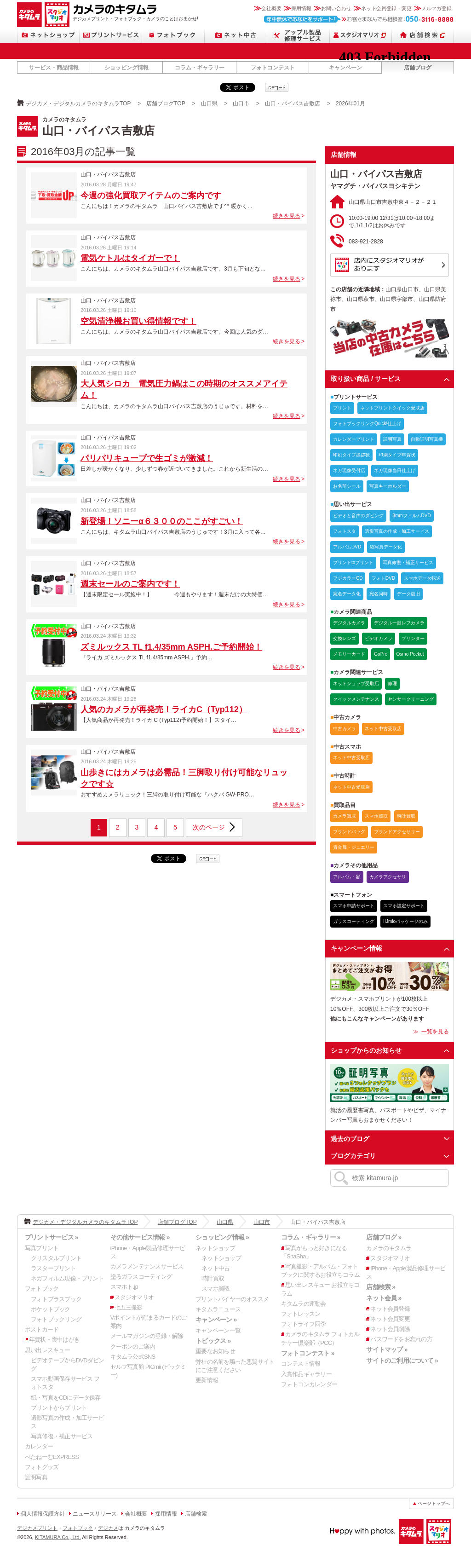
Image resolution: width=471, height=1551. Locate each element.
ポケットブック (50, 1309)
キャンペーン (345, 67)
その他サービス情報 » (140, 1237)
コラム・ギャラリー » (310, 1237)
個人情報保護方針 (43, 1514)
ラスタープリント (53, 1268)
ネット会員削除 (390, 1329)
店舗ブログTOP (165, 103)
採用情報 (301, 8)
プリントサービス (111, 35)
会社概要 (271, 8)
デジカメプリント (37, 1528)
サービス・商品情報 (54, 67)
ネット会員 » (383, 1298)
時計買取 (212, 1278)
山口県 (209, 103)
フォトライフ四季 (303, 1323)
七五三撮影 (129, 1307)
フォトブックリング (56, 1319)
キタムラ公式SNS (132, 1356)
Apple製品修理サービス (298, 35)
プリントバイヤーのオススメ (232, 1299)
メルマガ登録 (436, 8)
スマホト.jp (124, 1286)
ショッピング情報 (126, 67)
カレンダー (39, 1446)
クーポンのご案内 (132, 1346)
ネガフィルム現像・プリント (67, 1278)
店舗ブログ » (383, 1237)
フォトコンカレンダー (309, 1384)
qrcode (276, 87)
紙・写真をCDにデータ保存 (66, 1397)
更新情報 (206, 1380)
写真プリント (41, 1248)
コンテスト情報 (301, 1363)
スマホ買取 (215, 1288)
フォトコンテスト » (307, 1353)
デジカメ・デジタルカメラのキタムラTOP (78, 103)
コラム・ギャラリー (199, 67)
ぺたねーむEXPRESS (52, 1456)
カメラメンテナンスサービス (147, 1266)
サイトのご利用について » (402, 1360)
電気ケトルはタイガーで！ (130, 258)
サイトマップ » (386, 1349)
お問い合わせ (336, 8)
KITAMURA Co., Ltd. (58, 1537)
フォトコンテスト (273, 67)
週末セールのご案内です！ (130, 583)
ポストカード (41, 1329)
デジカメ (108, 1528)
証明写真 (36, 1477)
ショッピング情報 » (222, 1237)
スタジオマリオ (57, 14)
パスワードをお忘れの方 (401, 1339)
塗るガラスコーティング (141, 1276)
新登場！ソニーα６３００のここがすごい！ (161, 521)
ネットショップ (48, 35)
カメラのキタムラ (29, 14)
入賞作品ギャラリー (306, 1374)
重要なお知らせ (215, 1351)
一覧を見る (435, 1031)
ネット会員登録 (390, 1308)
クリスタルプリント (56, 1258)
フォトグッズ (41, 1467)
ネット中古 (236, 35)
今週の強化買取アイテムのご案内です (150, 195)
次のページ (209, 827)
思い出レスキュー (47, 1350)
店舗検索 (423, 35)
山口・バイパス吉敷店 (292, 103)
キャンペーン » (215, 1319)
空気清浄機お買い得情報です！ (138, 321)
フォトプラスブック (56, 1299)
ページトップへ (434, 1503)
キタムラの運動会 (303, 1303)
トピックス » (212, 1340)
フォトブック (173, 35)
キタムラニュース (218, 1309)
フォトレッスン (301, 1313)
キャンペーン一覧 (218, 1330)
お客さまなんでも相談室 (359, 19)
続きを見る (286, 216)
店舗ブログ (417, 67)
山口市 (241, 103)
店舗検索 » (380, 1287)
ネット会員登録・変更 (386, 8)
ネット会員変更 (390, 1318)
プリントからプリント (59, 1407)
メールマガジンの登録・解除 (147, 1335)
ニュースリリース (95, 1514)
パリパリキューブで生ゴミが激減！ (146, 458)
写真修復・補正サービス (61, 1436)
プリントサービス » (51, 1237)
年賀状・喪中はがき (54, 1339)
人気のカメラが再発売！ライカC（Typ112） (163, 709)
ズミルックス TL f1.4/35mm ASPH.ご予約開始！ (171, 647)
